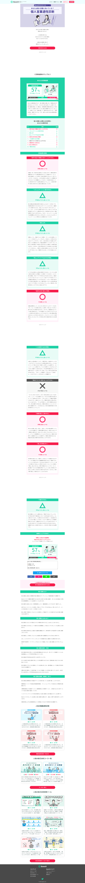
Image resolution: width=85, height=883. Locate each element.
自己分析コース (33, 872)
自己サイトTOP (33, 871)
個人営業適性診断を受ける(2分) (42, 585)
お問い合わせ (49, 872)
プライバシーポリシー (50, 871)
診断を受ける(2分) (42, 48)
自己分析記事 (33, 876)
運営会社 (48, 874)
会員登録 (72, 2)
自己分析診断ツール (34, 874)
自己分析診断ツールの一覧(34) (42, 861)
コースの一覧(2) (42, 787)
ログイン (65, 2)
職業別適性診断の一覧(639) (42, 754)
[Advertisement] (42, 62)
